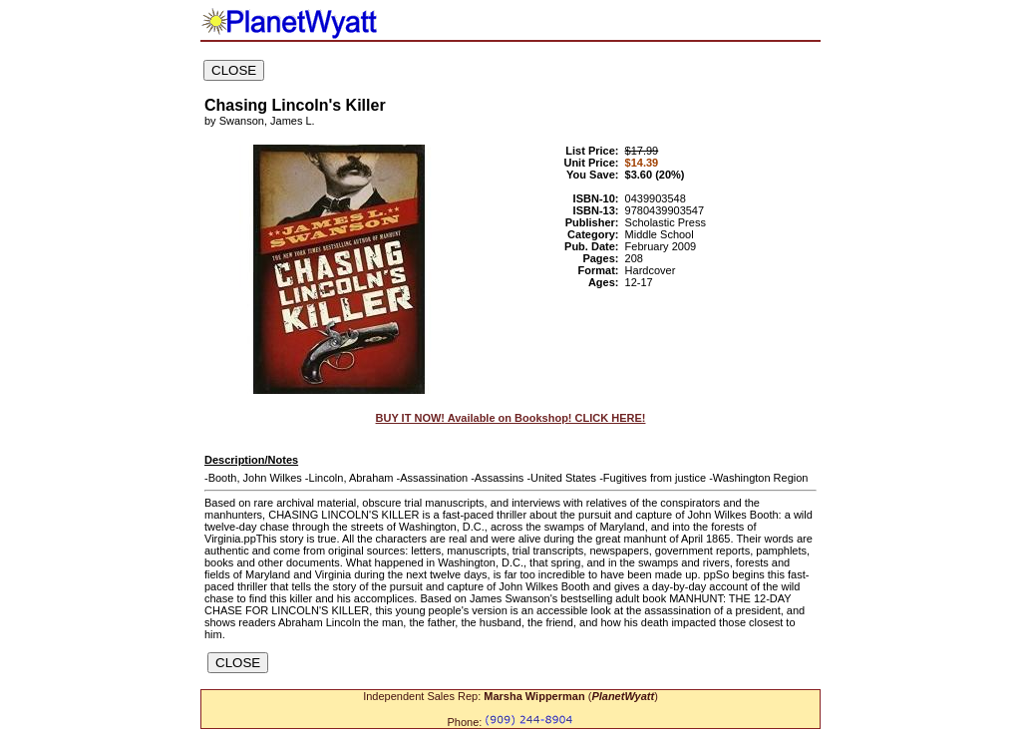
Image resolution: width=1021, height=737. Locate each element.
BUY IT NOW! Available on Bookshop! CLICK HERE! (511, 418)
